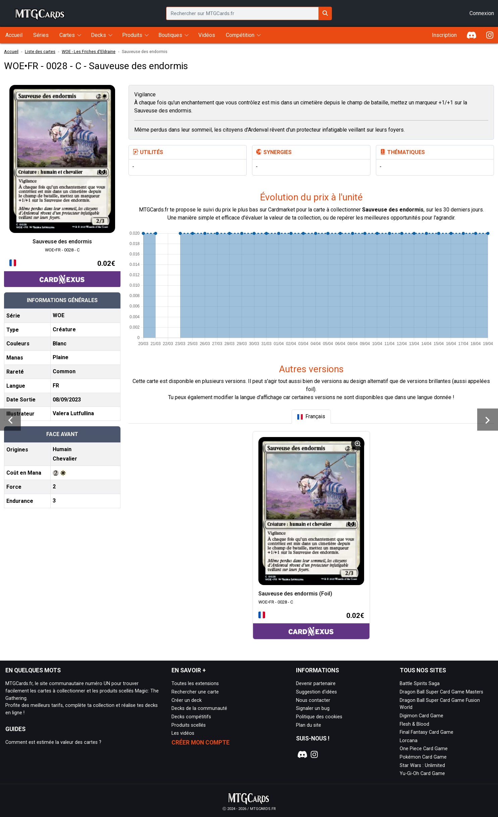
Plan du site (308, 725)
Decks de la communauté (199, 708)
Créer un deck (186, 700)
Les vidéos (182, 733)
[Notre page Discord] (301, 754)
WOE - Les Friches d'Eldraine (88, 51)
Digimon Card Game (421, 716)
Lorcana (408, 740)
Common (64, 371)
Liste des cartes (40, 51)
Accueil (11, 51)
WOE (58, 315)
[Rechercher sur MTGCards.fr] (325, 13)
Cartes (67, 35)
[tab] (311, 417)
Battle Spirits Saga (420, 683)
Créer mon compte (200, 742)
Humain (62, 449)
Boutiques (170, 35)
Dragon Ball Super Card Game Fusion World (440, 704)
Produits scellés (188, 725)
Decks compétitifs (191, 717)
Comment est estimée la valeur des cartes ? (53, 742)
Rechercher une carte (195, 692)
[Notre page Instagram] (314, 754)
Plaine (60, 357)
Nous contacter (313, 700)
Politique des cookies (319, 717)
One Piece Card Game (424, 749)
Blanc (59, 343)
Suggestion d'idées (316, 692)
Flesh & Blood (414, 724)
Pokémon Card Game (423, 757)
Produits (132, 35)
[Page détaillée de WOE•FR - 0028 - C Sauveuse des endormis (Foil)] (311, 511)
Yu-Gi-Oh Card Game (422, 773)
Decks (98, 35)
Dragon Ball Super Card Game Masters (441, 692)
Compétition (240, 35)
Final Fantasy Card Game (426, 732)
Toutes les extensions (195, 683)
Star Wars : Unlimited (422, 765)
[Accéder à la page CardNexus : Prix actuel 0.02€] (62, 272)
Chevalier (65, 458)
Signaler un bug (313, 708)
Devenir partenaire (316, 683)
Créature (64, 329)
